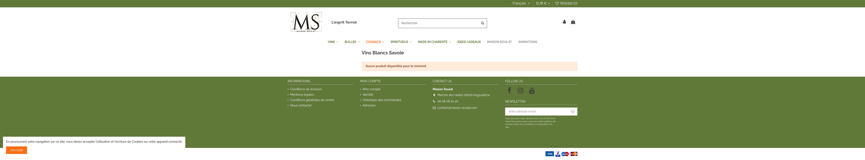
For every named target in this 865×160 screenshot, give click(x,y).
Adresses (369, 105)
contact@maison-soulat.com (457, 107)
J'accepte (16, 150)
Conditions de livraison (306, 89)
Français (522, 3)
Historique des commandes (382, 100)
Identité (368, 94)
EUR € (543, 3)
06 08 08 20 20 (447, 101)
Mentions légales (302, 94)
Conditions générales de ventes (312, 100)
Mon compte (371, 89)
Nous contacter (301, 105)
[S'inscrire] (572, 112)
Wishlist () (566, 3)
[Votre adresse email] (536, 112)
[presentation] (541, 139)
